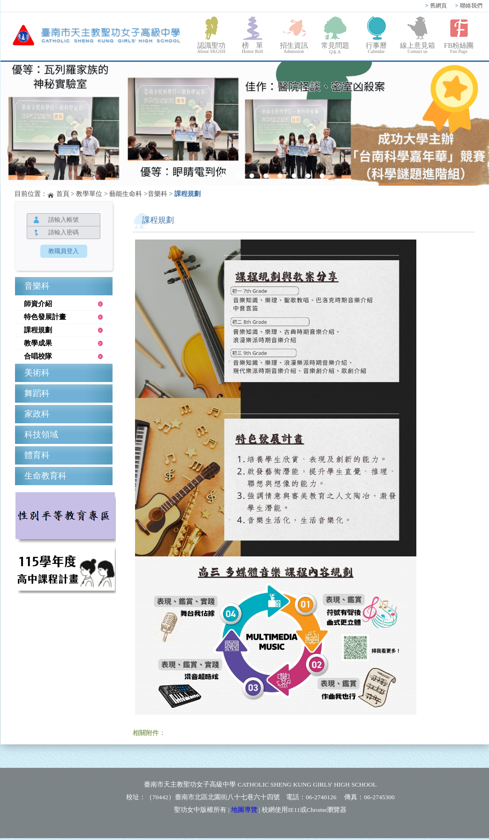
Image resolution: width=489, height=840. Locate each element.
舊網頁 (436, 5)
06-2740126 (321, 797)
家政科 (37, 414)
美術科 (37, 372)
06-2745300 (379, 797)
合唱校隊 (38, 356)
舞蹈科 (37, 393)
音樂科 (157, 193)
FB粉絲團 (459, 48)
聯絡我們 (468, 5)
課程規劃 (187, 193)
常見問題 (335, 48)
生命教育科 (45, 476)
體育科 (37, 455)
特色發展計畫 (45, 317)
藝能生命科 (125, 193)
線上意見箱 (417, 48)
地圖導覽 (244, 809)
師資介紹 (38, 304)
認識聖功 (211, 48)
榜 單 (252, 48)
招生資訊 (294, 48)
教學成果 (38, 343)
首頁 (62, 193)
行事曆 (376, 48)
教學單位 (89, 193)
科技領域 (41, 434)
